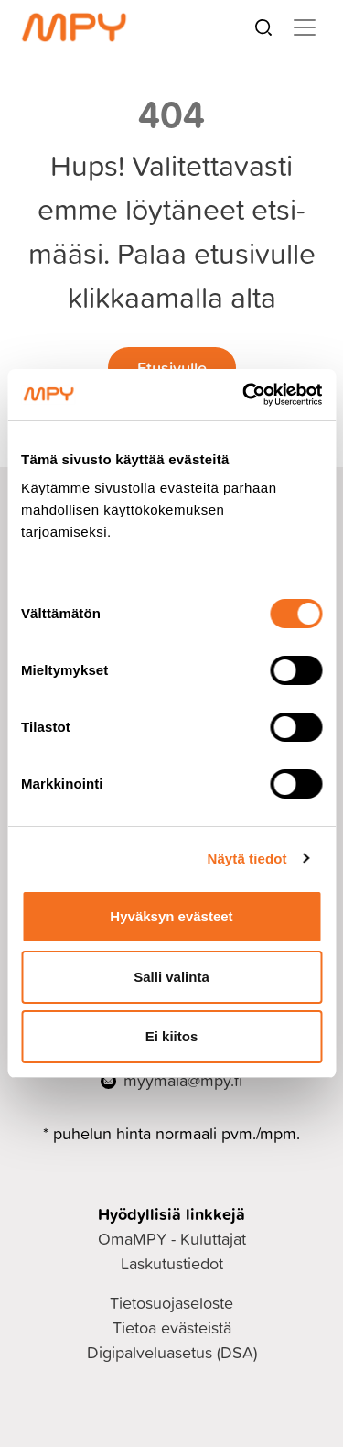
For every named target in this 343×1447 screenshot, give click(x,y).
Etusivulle (172, 367)
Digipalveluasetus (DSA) (172, 1352)
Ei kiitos (171, 1036)
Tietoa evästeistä (172, 1327)
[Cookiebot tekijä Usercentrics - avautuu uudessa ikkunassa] (244, 395)
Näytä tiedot (247, 858)
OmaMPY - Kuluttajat (172, 1238)
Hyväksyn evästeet (171, 916)
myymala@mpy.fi (182, 1080)
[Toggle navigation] (304, 27)
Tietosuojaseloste (171, 1302)
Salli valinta (171, 977)
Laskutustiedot (172, 1263)
